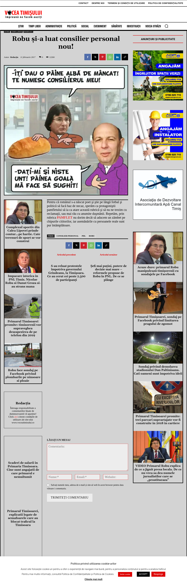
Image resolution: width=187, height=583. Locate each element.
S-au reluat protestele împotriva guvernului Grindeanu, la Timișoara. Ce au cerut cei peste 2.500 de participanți (66, 273)
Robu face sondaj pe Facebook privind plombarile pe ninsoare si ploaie (23, 375)
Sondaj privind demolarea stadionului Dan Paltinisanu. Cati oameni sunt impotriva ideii (158, 370)
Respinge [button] (158, 574)
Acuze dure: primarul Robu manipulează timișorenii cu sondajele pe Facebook (158, 270)
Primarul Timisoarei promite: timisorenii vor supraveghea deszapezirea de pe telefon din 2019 (23, 328)
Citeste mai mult (93, 579)
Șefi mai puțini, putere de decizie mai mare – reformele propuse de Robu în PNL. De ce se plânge (109, 273)
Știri (7, 31)
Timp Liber (17, 31)
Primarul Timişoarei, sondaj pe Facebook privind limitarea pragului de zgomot (158, 320)
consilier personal (68, 236)
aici (16, 416)
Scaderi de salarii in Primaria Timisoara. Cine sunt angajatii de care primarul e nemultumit (23, 470)
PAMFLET (64, 217)
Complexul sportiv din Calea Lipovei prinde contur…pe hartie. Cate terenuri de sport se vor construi (23, 234)
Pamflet (28, 31)
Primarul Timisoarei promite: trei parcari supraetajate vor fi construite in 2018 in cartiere (158, 419)
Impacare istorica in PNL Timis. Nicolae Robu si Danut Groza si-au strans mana (23, 281)
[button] (166, 26)
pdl (84, 236)
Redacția (14, 57)
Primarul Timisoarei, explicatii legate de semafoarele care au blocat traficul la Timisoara (23, 518)
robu (92, 236)
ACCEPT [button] (143, 574)
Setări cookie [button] (125, 574)
